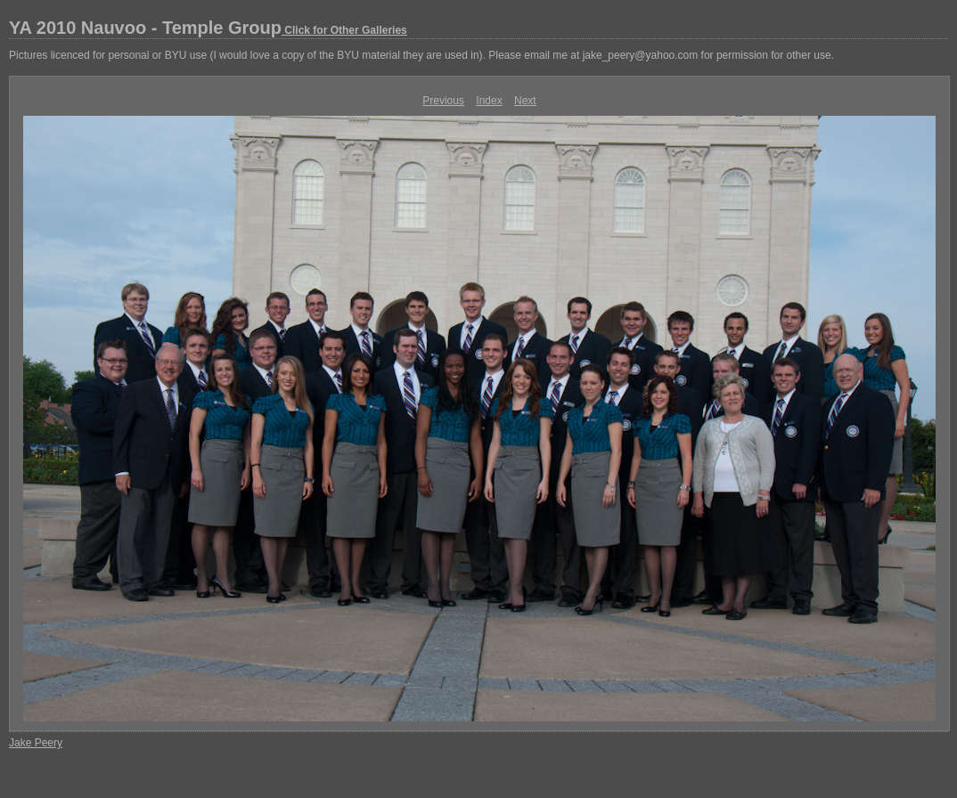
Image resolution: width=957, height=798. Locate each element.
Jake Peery (35, 743)
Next (525, 100)
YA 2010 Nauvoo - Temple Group (208, 27)
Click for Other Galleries (344, 30)
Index (489, 100)
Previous (443, 100)
